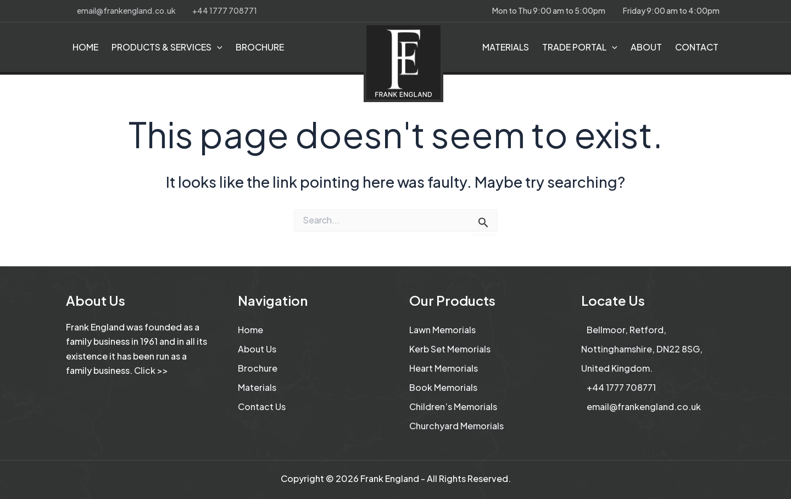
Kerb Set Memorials (450, 349)
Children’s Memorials (453, 406)
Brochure (257, 368)
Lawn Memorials (442, 329)
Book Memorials (443, 387)
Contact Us (262, 406)
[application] (216, 47)
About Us (257, 349)
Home (250, 329)
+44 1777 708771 (224, 10)
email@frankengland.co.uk (126, 10)
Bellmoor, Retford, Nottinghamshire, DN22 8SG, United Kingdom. (642, 349)
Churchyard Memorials (456, 425)
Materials (257, 387)
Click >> (151, 370)
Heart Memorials (443, 368)
